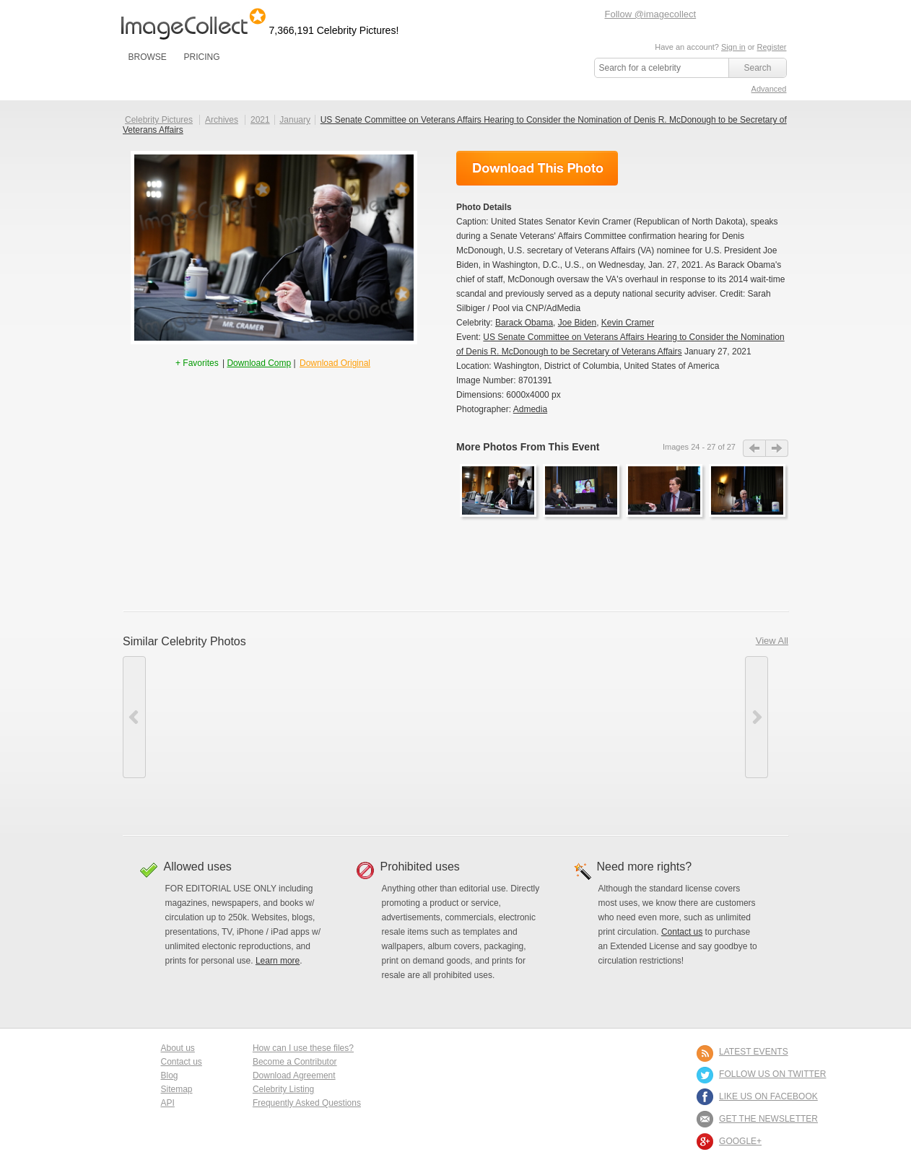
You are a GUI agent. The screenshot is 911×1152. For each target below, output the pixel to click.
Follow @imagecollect (651, 14)
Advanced (769, 88)
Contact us (681, 932)
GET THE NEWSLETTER (768, 1119)
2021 (260, 120)
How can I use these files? (303, 1048)
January (294, 120)
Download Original (335, 363)
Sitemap (177, 1089)
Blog (169, 1075)
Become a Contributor (295, 1062)
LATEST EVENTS (753, 1052)
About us (178, 1048)
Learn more (278, 961)
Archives (221, 120)
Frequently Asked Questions (307, 1103)
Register (772, 47)
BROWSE (147, 57)
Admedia (530, 409)
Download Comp (259, 363)
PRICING (201, 57)
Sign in (733, 47)
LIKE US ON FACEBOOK (768, 1096)
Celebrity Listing (283, 1089)
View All (772, 640)
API (168, 1103)
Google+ (740, 1141)
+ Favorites (198, 363)
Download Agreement (294, 1075)
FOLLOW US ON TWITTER (772, 1074)
